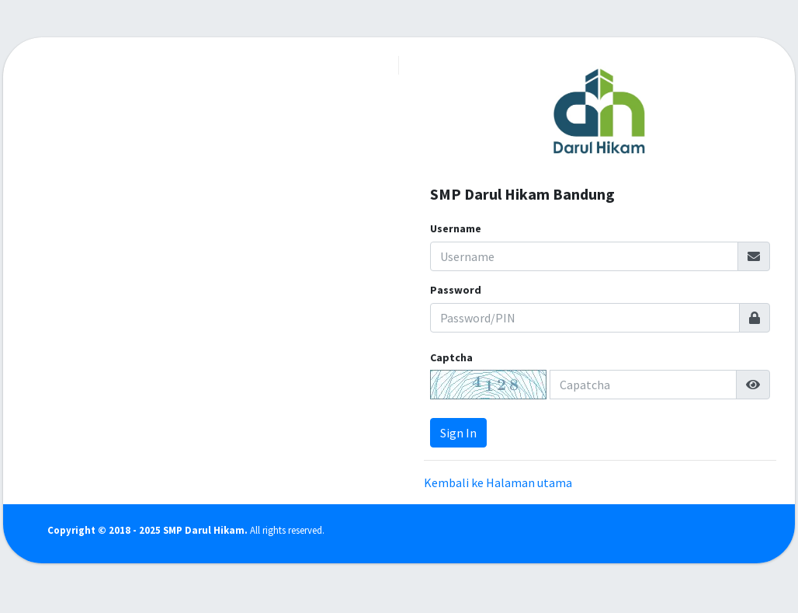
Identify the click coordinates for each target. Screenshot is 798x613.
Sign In (458, 433)
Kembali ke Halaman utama (498, 482)
